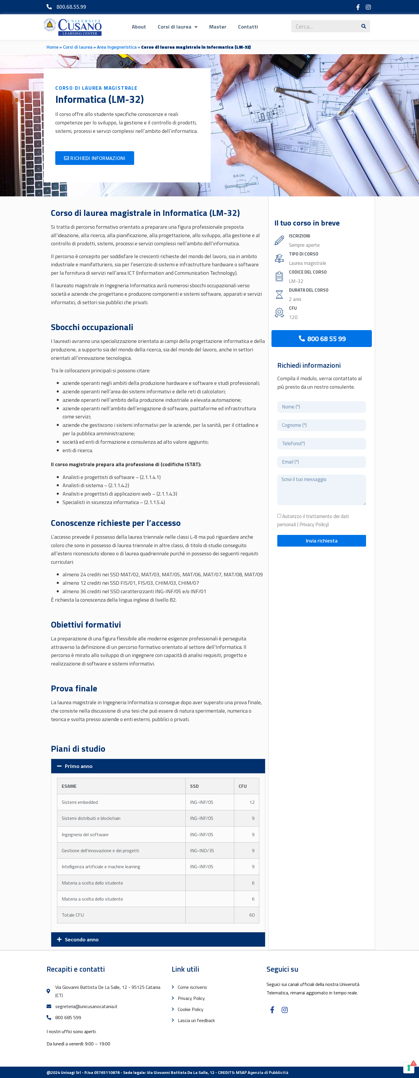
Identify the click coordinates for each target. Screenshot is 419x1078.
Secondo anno (82, 939)
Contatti (248, 27)
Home (52, 47)
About (139, 27)
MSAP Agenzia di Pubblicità (262, 1072)
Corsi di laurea (178, 26)
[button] (158, 766)
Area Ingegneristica (117, 47)
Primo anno (79, 765)
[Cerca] (364, 26)
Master (217, 27)
